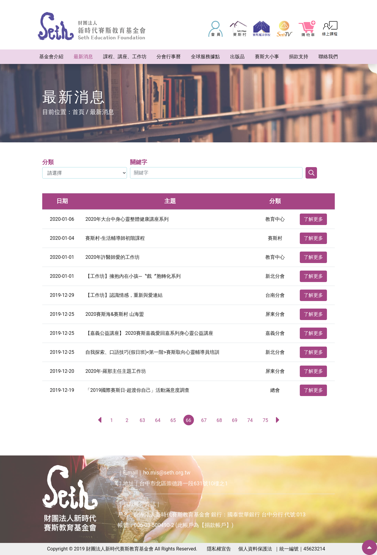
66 (188, 420)
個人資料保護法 (255, 549)
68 (219, 420)
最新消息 (102, 112)
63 (142, 420)
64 (157, 420)
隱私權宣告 (219, 549)
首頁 (78, 112)
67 (204, 420)
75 (265, 420)
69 (234, 420)
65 (173, 420)
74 (250, 420)
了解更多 (313, 219)
